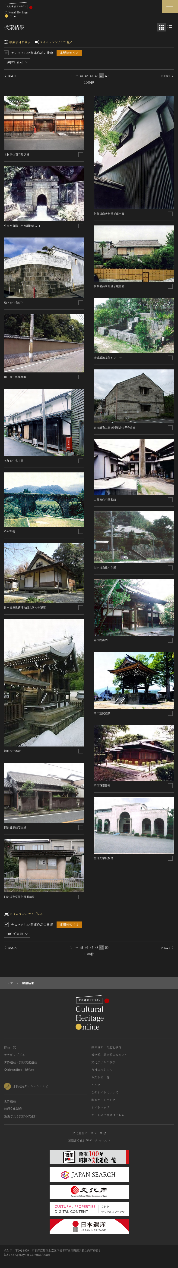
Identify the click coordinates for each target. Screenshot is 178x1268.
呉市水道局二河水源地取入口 (22, 226)
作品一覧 (10, 1047)
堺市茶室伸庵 (102, 785)
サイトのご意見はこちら (107, 1115)
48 (97, 75)
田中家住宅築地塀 (15, 377)
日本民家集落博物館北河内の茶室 (25, 607)
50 (106, 75)
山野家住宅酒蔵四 (105, 499)
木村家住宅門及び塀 (16, 154)
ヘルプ (95, 1085)
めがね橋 (9, 531)
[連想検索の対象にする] (80, 154)
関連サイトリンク (103, 1100)
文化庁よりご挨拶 (103, 1062)
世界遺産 (10, 1101)
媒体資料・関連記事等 (106, 1047)
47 (91, 75)
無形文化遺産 (13, 1108)
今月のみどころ (101, 1070)
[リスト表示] (170, 27)
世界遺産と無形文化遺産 (20, 1062)
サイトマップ (100, 1107)
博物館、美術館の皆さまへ (109, 1055)
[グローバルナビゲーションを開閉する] (170, 6)
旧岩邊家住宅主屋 (15, 827)
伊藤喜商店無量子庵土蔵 (109, 213)
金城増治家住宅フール (108, 357)
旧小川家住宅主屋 (105, 567)
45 (81, 75)
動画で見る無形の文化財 (20, 1116)
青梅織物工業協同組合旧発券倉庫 (115, 427)
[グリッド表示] (161, 27)
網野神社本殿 (12, 751)
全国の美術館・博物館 (19, 1070)
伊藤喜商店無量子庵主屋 (109, 286)
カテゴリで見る (14, 1055)
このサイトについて (104, 1092)
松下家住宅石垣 (13, 302)
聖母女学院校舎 (103, 858)
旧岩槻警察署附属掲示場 (19, 897)
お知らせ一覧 (100, 1077)
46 (86, 75)
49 (102, 75)
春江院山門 (101, 640)
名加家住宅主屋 (13, 460)
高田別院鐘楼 (102, 713)
